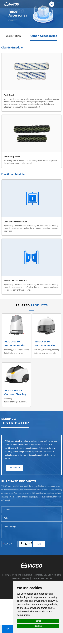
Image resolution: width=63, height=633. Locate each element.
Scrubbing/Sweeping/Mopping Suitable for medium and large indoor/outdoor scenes (46, 352)
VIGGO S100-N (13, 390)
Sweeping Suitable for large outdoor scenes (14, 401)
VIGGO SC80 (42, 342)
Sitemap (25, 578)
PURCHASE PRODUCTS (18, 481)
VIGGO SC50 (12, 342)
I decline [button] (38, 626)
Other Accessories (43, 36)
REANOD (47, 578)
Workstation (13, 36)
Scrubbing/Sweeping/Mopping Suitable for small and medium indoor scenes (16, 352)
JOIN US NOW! (14, 468)
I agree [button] (38, 621)
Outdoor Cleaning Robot (19, 394)
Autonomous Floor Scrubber (21, 346)
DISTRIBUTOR (15, 421)
